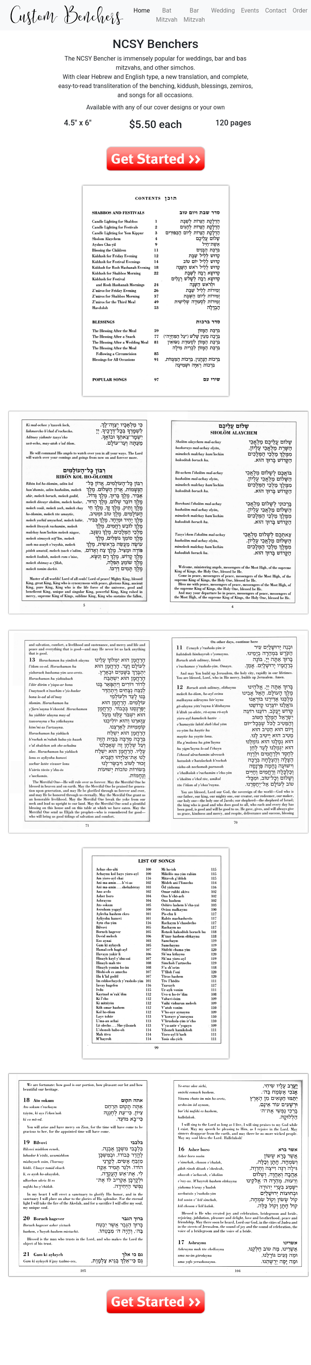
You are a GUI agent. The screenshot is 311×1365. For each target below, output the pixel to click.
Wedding (223, 10)
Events (250, 10)
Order (300, 10)
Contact (276, 10)
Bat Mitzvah (166, 15)
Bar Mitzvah (194, 15)
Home (143, 10)
